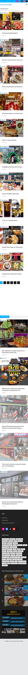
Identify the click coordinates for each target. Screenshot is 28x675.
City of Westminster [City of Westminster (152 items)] (7, 573)
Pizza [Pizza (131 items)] (4, 587)
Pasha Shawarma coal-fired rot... (12, 115)
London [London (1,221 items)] (12, 581)
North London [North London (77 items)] (6, 585)
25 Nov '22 (4, 278)
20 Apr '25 (4, 144)
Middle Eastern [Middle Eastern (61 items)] (6, 583)
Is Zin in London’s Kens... (10, 249)
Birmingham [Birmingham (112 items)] (19, 567)
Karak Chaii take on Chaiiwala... (12, 276)
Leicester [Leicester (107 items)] (21, 579)
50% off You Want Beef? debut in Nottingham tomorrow (12, 531)
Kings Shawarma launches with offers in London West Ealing (13, 456)
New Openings (5, 41)
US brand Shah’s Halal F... (10, 62)
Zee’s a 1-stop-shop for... (9, 169)
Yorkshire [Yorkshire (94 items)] (5, 593)
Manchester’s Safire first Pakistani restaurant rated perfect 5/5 (13, 418)
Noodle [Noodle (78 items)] (13, 583)
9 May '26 (4, 421)
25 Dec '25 (4, 90)
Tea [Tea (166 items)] (16, 589)
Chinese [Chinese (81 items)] (15, 571)
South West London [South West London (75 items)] (17, 587)
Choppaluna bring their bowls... (12, 195)
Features (3, 148)
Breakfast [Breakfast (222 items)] (5, 569)
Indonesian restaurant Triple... (12, 302)
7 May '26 (4, 534)
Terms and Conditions (8, 551)
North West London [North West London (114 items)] (15, 585)
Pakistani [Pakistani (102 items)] (23, 585)
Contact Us (8, 1)
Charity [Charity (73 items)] (4, 571)
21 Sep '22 (4, 304)
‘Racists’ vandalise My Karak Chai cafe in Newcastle (10, 10)
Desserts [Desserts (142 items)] (20, 573)
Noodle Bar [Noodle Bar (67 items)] (18, 583)
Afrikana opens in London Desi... (13, 142)
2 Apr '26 (4, 64)
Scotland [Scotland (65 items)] (9, 587)
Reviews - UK (4, 386)
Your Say (3, 95)
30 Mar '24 (4, 171)
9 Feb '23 (4, 251)
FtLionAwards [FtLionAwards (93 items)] (13, 575)
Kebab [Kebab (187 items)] (15, 579)
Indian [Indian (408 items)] (22, 577)
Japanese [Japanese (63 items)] (10, 579)
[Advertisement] (14, 26)
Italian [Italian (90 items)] (4, 579)
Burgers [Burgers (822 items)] (10, 569)
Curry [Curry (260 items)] (15, 573)
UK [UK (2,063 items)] (8, 591)
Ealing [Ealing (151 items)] (25, 573)
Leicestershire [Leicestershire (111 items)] (6, 581)
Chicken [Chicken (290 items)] (10, 571)
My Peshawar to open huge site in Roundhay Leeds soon (13, 380)
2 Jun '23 (4, 224)
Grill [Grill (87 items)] (15, 577)
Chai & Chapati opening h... (11, 222)
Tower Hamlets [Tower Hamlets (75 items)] (22, 589)
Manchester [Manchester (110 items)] (18, 581)
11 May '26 (4, 383)
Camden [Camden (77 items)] (20, 569)
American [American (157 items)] (12, 567)
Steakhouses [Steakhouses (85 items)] (5, 589)
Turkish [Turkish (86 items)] (4, 591)
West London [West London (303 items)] (14, 591)
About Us (2, 1)
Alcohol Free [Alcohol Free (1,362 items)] (5, 567)
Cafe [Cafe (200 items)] (15, 569)
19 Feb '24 (4, 197)
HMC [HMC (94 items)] (18, 577)
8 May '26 (4, 459)
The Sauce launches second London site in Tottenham (14, 493)
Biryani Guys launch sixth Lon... (13, 88)
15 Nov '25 (4, 117)
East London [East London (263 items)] (5, 575)
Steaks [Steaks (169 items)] (11, 589)
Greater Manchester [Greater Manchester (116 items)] (7, 577)
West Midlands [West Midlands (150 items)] (22, 591)
